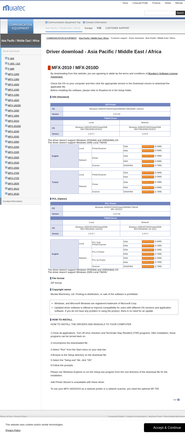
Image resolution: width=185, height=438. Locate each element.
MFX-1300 (13, 79)
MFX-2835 (13, 183)
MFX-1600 (13, 84)
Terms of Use (6, 416)
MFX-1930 (13, 110)
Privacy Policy (20, 416)
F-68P (11, 68)
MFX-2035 (13, 136)
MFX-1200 (13, 74)
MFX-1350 (13, 95)
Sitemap (179, 3)
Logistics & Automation (136, 416)
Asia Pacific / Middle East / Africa (94, 38)
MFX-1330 (13, 89)
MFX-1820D (14, 105)
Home (125, 3)
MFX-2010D (14, 126)
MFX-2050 (13, 141)
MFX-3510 (13, 188)
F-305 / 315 (14, 63)
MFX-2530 (13, 162)
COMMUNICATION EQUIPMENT (62, 38)
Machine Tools (155, 416)
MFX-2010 (13, 121)
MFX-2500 (13, 157)
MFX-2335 (13, 152)
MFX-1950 (13, 115)
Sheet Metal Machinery (174, 416)
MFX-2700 (13, 173)
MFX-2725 (13, 178)
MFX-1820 (13, 100)
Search (180, 13)
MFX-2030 (13, 131)
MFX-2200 (13, 147)
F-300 (11, 58)
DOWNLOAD (148, 146)
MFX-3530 (13, 194)
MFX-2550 (13, 168)
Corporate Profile (116, 416)
